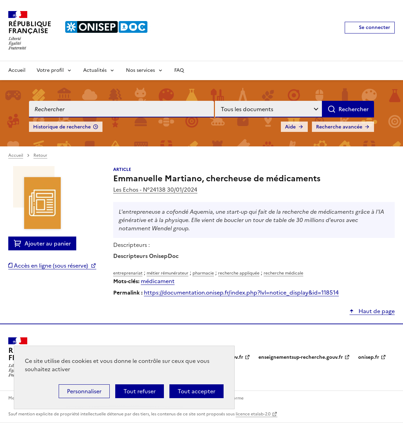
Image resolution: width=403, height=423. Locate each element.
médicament (158, 281)
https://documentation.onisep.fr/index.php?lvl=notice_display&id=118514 (241, 292)
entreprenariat (127, 273)
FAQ (179, 70)
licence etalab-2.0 (253, 414)
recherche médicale (283, 273)
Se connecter (374, 27)
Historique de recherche (62, 127)
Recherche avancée (339, 127)
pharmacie (203, 273)
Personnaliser (84, 391)
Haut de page (376, 311)
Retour (40, 155)
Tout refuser (140, 391)
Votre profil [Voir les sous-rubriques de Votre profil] (50, 70)
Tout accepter (196, 391)
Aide (290, 127)
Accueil (17, 70)
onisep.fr (368, 357)
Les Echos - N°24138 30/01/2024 (155, 189)
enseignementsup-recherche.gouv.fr (300, 357)
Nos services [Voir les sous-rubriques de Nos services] (140, 70)
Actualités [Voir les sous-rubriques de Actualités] (95, 70)
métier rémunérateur (167, 273)
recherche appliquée (238, 273)
